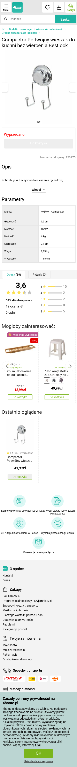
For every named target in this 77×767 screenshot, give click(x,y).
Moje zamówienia (14, 649)
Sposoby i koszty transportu (20, 605)
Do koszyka (38, 143)
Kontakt (8, 575)
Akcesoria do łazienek (49, 29)
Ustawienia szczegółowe (38, 761)
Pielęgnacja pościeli (15, 629)
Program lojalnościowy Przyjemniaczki (27, 600)
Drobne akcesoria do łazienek (19, 32)
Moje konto (10, 645)
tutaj (37, 745)
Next (70, 366)
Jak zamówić (11, 596)
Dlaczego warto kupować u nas (23, 615)
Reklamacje (10, 654)
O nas (6, 580)
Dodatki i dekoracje (20, 29)
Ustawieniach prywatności (36, 738)
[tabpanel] (39, 87)
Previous (7, 366)
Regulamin (9, 624)
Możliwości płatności (16, 610)
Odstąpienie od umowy (17, 659)
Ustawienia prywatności (18, 619)
